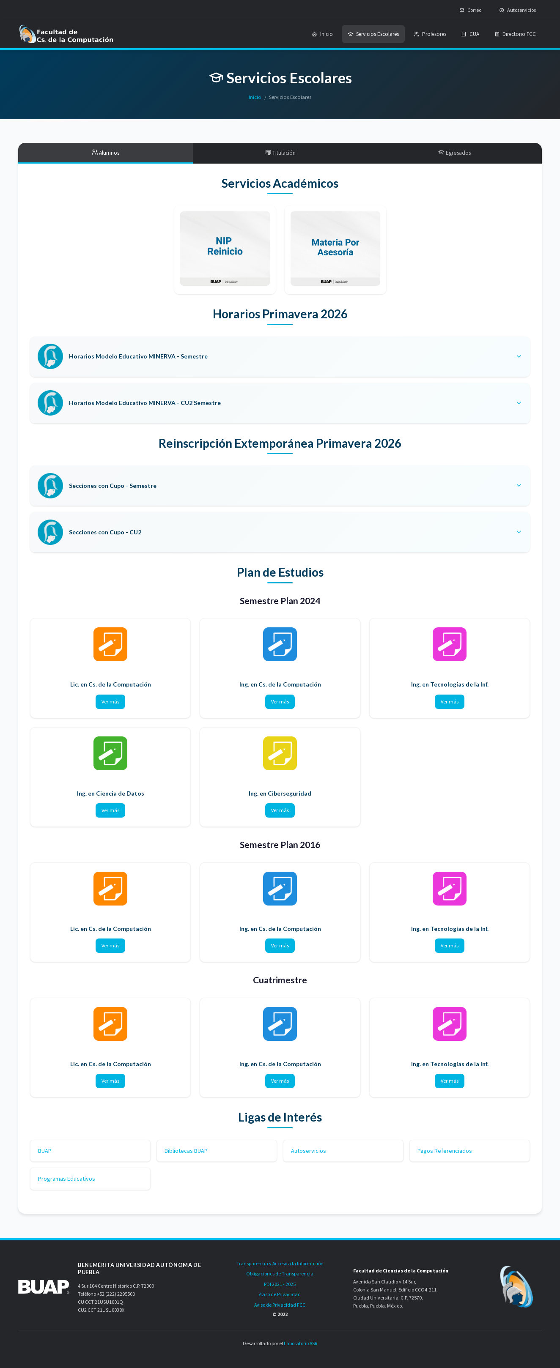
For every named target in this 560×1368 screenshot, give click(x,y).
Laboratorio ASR (300, 1343)
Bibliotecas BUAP (186, 1151)
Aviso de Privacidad (280, 1294)
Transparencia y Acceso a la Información (280, 1263)
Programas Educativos (66, 1179)
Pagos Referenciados (444, 1151)
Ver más (110, 702)
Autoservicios (308, 1151)
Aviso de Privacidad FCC (279, 1305)
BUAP (45, 1151)
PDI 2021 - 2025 (280, 1284)
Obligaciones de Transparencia (279, 1273)
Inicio (255, 97)
